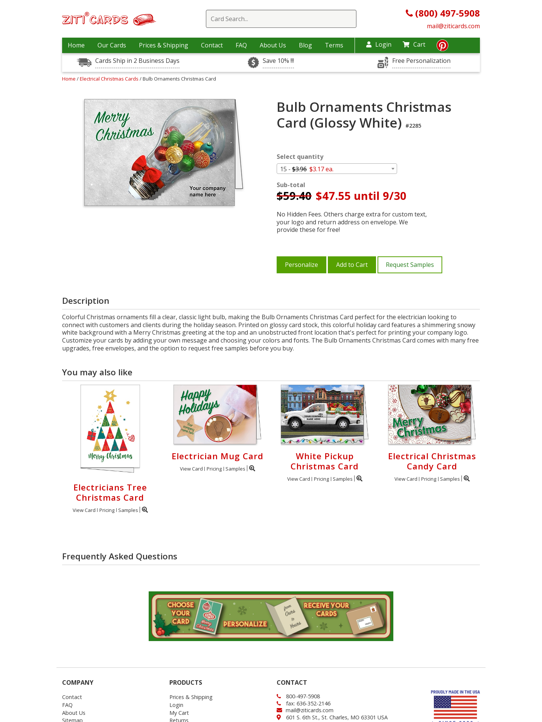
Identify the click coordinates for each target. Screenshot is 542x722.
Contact (212, 45)
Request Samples (410, 264)
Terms (334, 45)
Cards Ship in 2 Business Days (137, 61)
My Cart (179, 712)
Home (76, 45)
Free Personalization (421, 61)
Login (378, 44)
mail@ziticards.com (453, 26)
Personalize (301, 264)
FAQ (241, 45)
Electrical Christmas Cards (110, 78)
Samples (128, 510)
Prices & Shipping (163, 45)
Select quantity (300, 156)
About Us (273, 45)
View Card (84, 510)
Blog (305, 45)
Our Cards (111, 45)
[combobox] (337, 168)
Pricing (106, 510)
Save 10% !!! (278, 61)
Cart (414, 44)
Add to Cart (352, 264)
